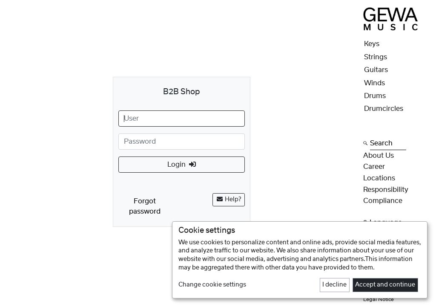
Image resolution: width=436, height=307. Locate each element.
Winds (374, 83)
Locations (379, 178)
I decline (334, 285)
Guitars (376, 70)
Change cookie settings (212, 285)
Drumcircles (383, 108)
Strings (375, 57)
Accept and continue (385, 285)
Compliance (382, 200)
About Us (378, 155)
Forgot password (145, 206)
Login (181, 164)
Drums (375, 96)
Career (374, 166)
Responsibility (385, 189)
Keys (371, 44)
